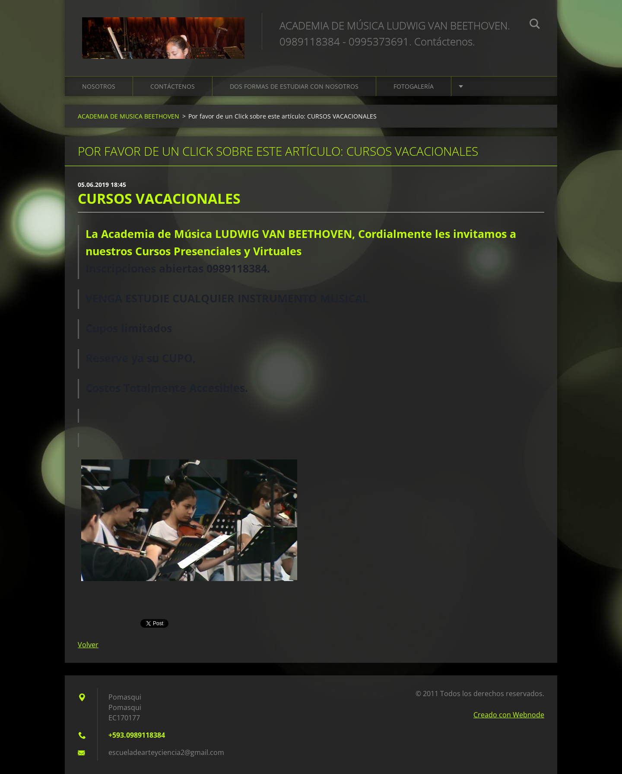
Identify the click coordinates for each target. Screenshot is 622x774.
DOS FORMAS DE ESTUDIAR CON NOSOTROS (294, 86)
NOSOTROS (98, 86)
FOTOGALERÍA (414, 86)
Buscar (535, 25)
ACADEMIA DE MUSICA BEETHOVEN (128, 116)
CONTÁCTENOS (172, 86)
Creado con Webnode (508, 714)
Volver (88, 644)
